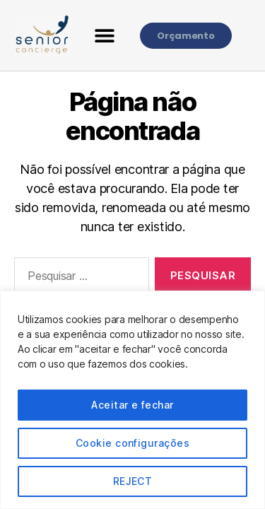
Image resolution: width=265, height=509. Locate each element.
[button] (105, 36)
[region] (132, 400)
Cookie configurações (132, 443)
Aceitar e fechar (132, 405)
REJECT (133, 481)
